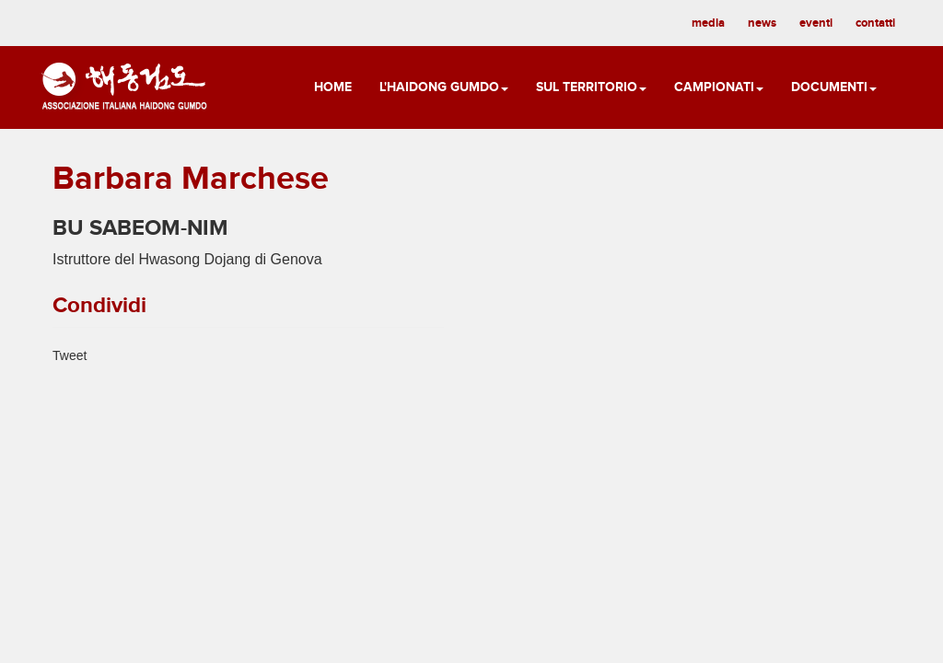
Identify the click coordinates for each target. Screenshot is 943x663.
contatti (875, 23)
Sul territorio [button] (591, 87)
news (762, 23)
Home (333, 87)
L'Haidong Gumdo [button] (443, 87)
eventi (815, 23)
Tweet (69, 355)
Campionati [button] (718, 87)
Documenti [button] (834, 87)
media (708, 23)
